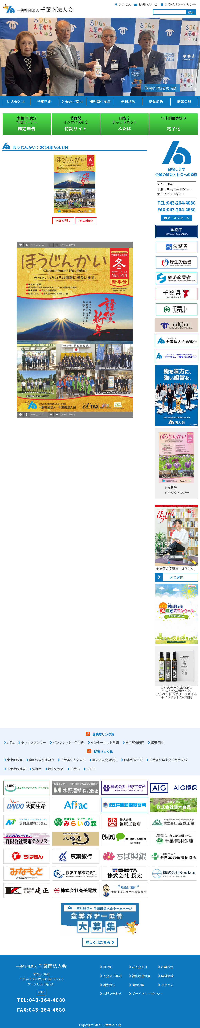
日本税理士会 (133, 760)
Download (86, 220)
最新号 (170, 487)
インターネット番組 (105, 742)
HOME (107, 966)
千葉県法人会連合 (73, 760)
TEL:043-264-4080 (176, 202)
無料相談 (128, 101)
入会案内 (176, 577)
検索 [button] (191, 12)
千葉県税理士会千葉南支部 (168, 760)
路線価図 (157, 742)
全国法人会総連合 (41, 760)
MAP (41, 992)
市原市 (91, 769)
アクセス (122, 4)
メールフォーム (176, 217)
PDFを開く (63, 220)
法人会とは (16, 101)
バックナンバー (176, 492)
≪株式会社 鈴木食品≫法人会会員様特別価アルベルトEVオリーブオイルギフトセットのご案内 (176, 690)
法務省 (37, 769)
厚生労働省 (56, 769)
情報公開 (184, 101)
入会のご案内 (72, 101)
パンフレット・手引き (68, 742)
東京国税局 (15, 760)
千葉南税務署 (16, 769)
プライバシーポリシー (178, 4)
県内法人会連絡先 (104, 760)
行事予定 (44, 101)
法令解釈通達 (134, 742)
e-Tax (11, 742)
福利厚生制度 (100, 101)
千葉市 (75, 769)
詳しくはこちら (98, 942)
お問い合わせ (145, 4)
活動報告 (156, 101)
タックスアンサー (33, 742)
